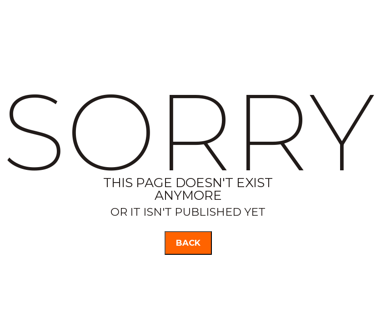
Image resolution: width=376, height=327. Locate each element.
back (188, 243)
